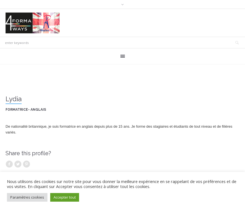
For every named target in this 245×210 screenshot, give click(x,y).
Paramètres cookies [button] (27, 197)
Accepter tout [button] (65, 197)
